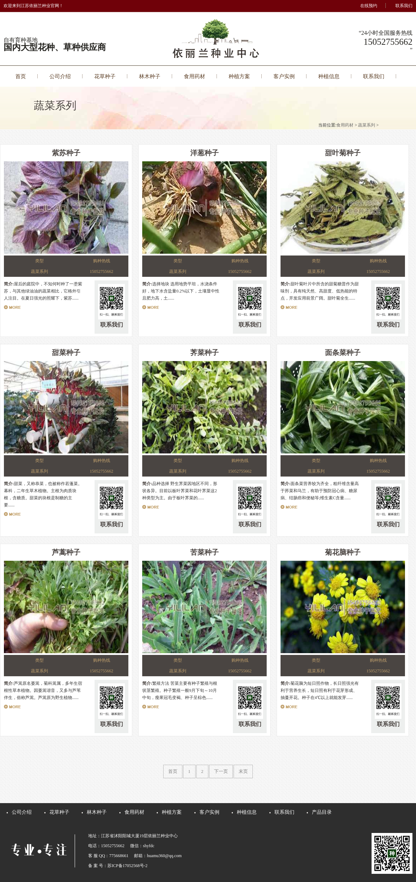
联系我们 (403, 5)
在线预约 (368, 5)
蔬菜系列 (366, 125)
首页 (20, 76)
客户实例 (284, 76)
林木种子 (149, 76)
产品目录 (322, 812)
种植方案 (239, 76)
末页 (243, 771)
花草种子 (105, 76)
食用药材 (194, 76)
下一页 (221, 771)
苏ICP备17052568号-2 (127, 865)
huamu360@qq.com (164, 855)
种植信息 (329, 76)
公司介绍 (60, 76)
